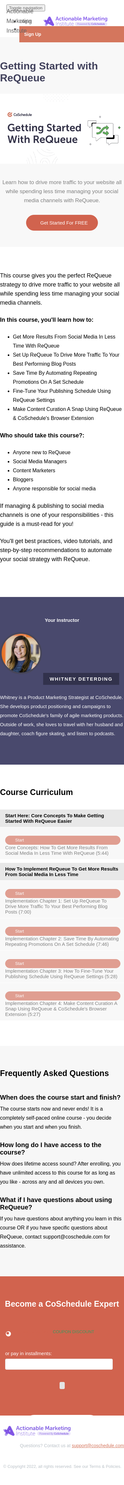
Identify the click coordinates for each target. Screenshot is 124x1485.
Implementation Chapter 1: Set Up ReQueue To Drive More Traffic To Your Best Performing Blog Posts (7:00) (62, 899)
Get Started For (62, 222)
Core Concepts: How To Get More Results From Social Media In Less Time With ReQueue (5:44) (62, 843)
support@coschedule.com (98, 1445)
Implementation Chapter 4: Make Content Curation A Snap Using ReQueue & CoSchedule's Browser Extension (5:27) (62, 1002)
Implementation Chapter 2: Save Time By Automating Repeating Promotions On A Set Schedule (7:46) (62, 934)
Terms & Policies (104, 1466)
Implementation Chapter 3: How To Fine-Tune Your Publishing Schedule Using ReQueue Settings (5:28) (62, 966)
